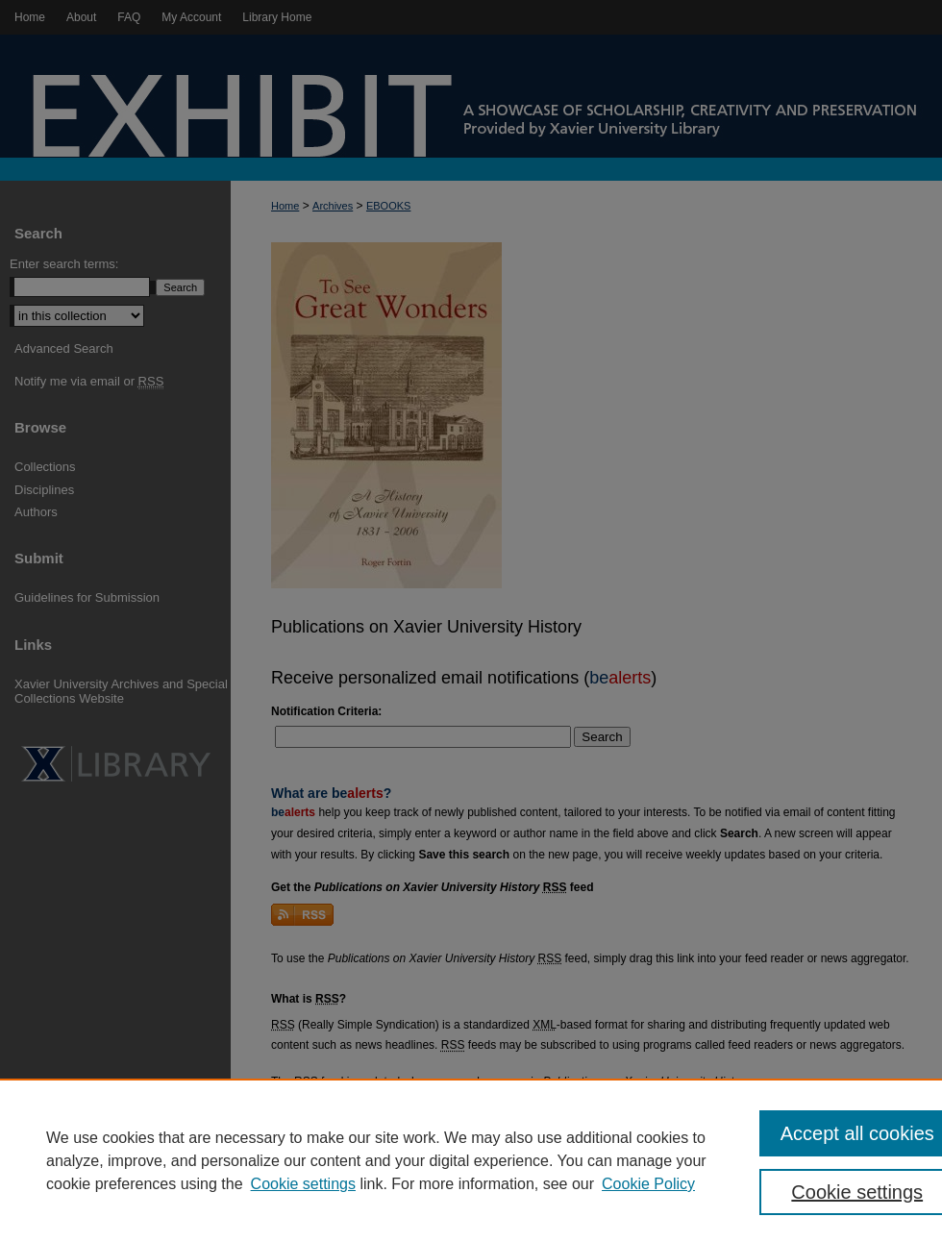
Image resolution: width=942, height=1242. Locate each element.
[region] (471, 1160)
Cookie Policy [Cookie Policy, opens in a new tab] (648, 1184)
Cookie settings (303, 1184)
